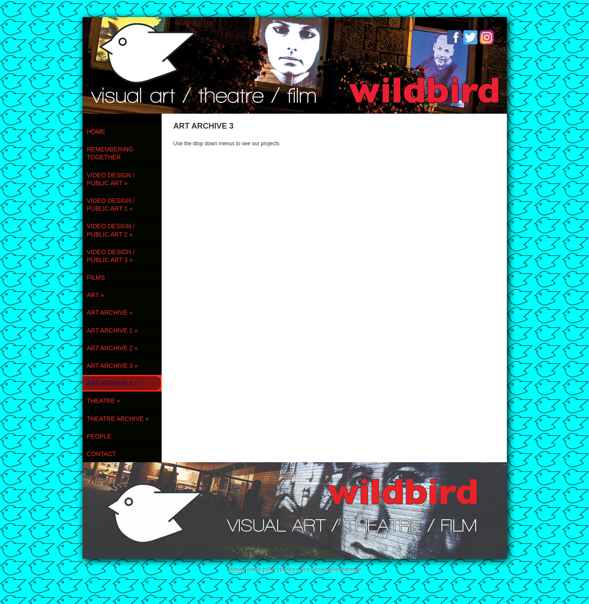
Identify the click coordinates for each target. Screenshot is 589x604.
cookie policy (262, 569)
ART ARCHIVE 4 (112, 383)
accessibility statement (337, 569)
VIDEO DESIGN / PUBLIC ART (111, 179)
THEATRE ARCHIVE (118, 418)
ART (95, 294)
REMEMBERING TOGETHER (110, 153)
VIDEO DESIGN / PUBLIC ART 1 (111, 204)
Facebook (454, 37)
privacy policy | (297, 569)
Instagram (487, 37)
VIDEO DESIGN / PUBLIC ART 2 (111, 230)
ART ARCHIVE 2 (112, 348)
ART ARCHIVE (110, 312)
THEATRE (103, 400)
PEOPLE (99, 436)
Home (96, 131)
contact (101, 453)
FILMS (96, 277)
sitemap (236, 569)
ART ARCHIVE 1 (112, 330)
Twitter (470, 37)
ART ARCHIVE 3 (112, 365)
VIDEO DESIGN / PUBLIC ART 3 (111, 255)
